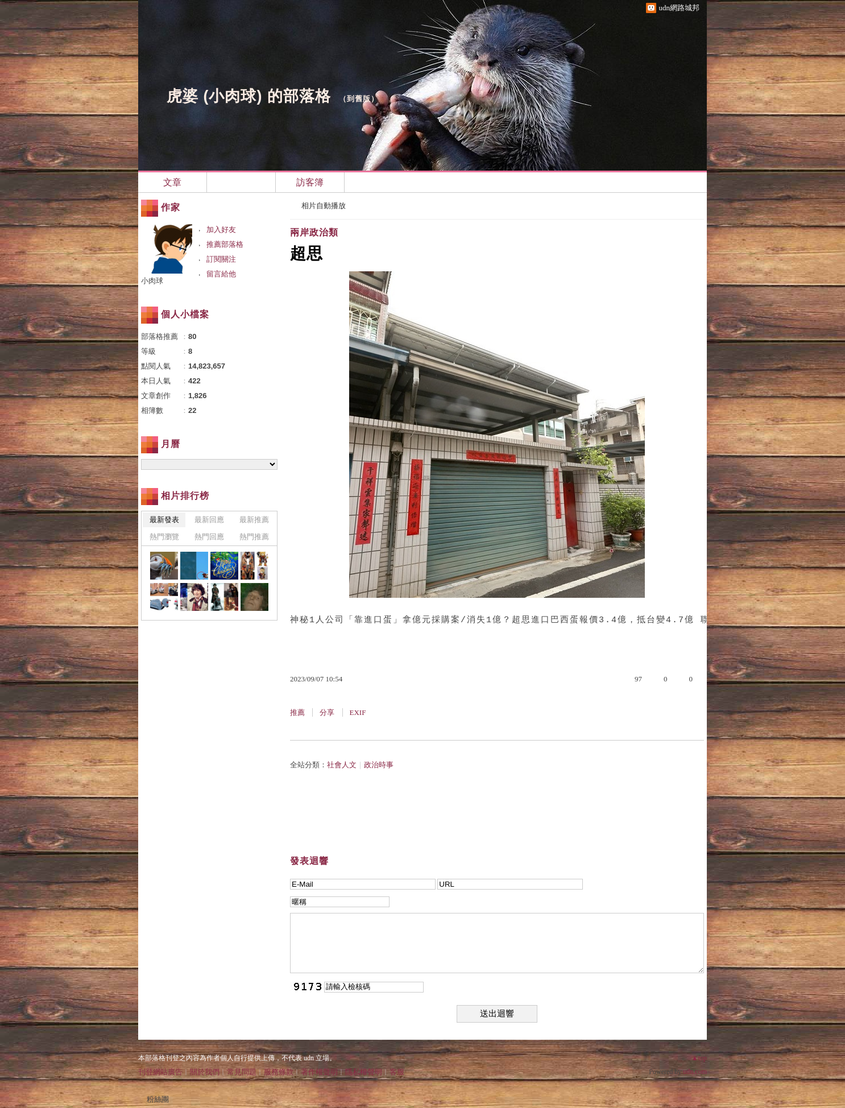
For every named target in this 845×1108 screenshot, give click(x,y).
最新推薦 (254, 519)
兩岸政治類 (314, 232)
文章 (172, 182)
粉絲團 (158, 1099)
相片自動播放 (323, 205)
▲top (699, 1058)
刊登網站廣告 (160, 1072)
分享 (327, 712)
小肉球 (152, 280)
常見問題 (241, 1072)
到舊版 (359, 98)
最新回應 (209, 519)
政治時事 (378, 764)
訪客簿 (310, 182)
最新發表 (164, 519)
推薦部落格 (224, 244)
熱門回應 (209, 536)
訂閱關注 (221, 259)
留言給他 (221, 274)
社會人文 (342, 764)
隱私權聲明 (363, 1072)
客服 (397, 1072)
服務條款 (278, 1072)
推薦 (297, 712)
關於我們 (204, 1072)
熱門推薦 (254, 536)
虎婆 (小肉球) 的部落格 (249, 96)
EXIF (358, 712)
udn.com (695, 1072)
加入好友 (221, 229)
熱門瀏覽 (164, 536)
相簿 (241, 182)
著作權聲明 (319, 1072)
